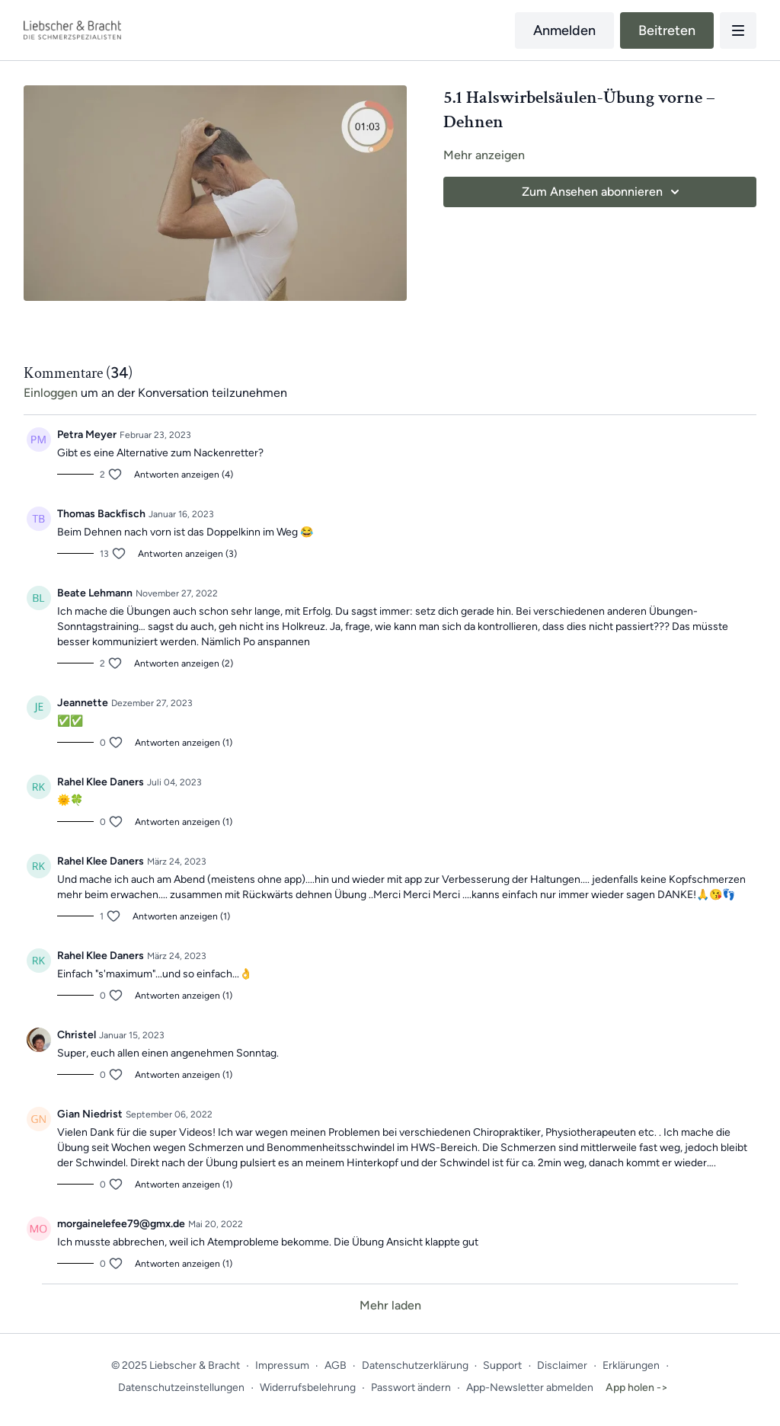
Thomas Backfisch (101, 513)
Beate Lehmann (95, 593)
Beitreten (666, 30)
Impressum (282, 1365)
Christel (76, 1034)
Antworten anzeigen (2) (183, 663)
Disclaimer (562, 1365)
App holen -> (637, 1387)
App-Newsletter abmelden (529, 1387)
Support (502, 1365)
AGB (335, 1365)
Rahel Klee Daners (100, 781)
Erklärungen (631, 1365)
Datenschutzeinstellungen (181, 1387)
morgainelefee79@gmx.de (121, 1223)
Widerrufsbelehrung (308, 1387)
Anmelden (564, 30)
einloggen (51, 392)
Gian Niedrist (90, 1114)
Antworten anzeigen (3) (187, 553)
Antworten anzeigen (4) (183, 474)
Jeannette (82, 702)
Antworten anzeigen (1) (183, 742)
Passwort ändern (411, 1387)
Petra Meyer (87, 434)
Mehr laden (390, 1305)
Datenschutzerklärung (415, 1365)
